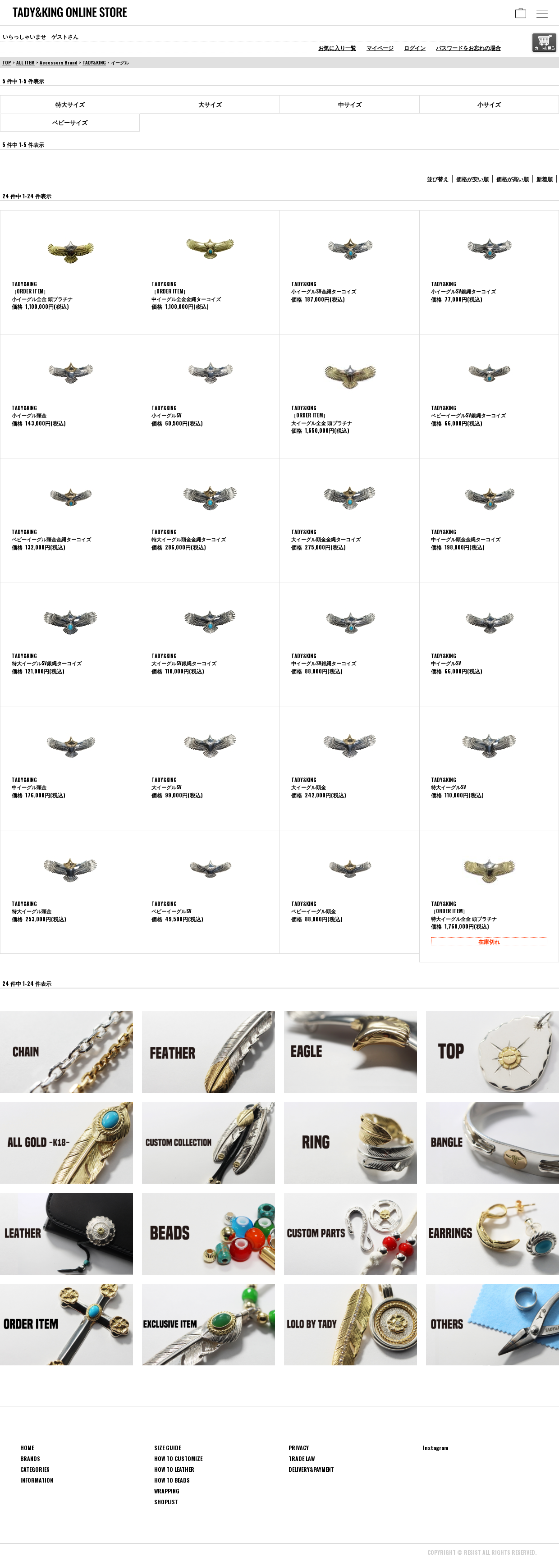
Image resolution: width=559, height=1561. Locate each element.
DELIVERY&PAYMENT (311, 1469)
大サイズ (210, 104)
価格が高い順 (512, 179)
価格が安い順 (472, 179)
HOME (27, 1447)
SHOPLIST (166, 1502)
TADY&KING (94, 62)
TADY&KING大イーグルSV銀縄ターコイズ (183, 659)
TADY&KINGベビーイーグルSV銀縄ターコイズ (468, 411)
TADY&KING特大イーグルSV (448, 783)
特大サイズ (70, 104)
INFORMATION (36, 1480)
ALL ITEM (25, 62)
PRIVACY (299, 1447)
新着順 (544, 179)
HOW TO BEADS (172, 1480)
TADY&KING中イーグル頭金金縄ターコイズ (465, 535)
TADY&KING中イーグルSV (446, 659)
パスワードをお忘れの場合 (468, 47)
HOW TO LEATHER (174, 1469)
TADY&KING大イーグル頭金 (308, 783)
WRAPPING (166, 1491)
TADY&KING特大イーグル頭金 (31, 907)
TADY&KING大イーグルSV (166, 783)
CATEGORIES (35, 1469)
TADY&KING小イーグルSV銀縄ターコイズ (463, 287)
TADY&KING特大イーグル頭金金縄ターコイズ (188, 535)
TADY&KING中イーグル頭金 (29, 783)
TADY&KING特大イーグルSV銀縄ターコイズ (47, 659)
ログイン (415, 47)
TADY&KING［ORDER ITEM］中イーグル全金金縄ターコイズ (186, 291)
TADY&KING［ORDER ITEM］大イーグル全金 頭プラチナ (321, 415)
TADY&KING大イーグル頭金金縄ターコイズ (326, 535)
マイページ (380, 47)
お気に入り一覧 (337, 47)
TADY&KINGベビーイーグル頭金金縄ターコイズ (51, 535)
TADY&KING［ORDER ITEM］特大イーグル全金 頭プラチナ (464, 911)
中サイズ (350, 104)
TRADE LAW (302, 1458)
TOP (6, 62)
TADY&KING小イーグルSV (166, 411)
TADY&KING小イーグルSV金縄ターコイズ (323, 287)
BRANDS (30, 1458)
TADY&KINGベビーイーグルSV (171, 907)
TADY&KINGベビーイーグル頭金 (313, 907)
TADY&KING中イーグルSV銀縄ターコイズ (323, 659)
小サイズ (489, 104)
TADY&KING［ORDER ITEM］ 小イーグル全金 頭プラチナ (42, 291)
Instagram (436, 1447)
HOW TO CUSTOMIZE (178, 1458)
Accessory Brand (59, 62)
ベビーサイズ (69, 122)
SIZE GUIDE (167, 1447)
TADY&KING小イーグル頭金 (29, 411)
